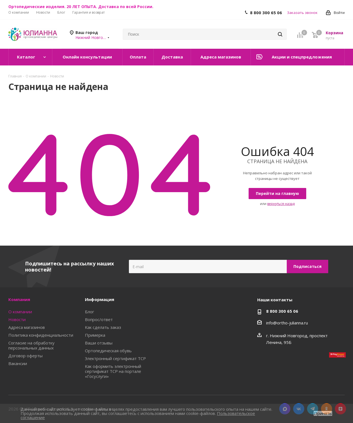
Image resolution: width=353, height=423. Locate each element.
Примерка (95, 335)
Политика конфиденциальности (40, 335)
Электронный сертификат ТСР (115, 358)
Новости (17, 319)
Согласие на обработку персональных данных (31, 345)
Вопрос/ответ (99, 319)
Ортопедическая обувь (108, 350)
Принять (323, 413)
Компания (19, 299)
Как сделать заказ (103, 327)
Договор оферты (25, 355)
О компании (20, 311)
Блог (89, 311)
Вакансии (17, 363)
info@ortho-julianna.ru (287, 323)
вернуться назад (281, 203)
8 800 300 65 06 (266, 12)
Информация (99, 299)
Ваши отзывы (98, 343)
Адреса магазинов (26, 327)
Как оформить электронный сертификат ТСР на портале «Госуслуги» (113, 371)
